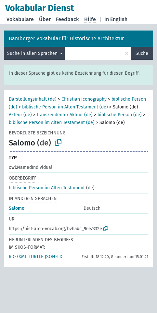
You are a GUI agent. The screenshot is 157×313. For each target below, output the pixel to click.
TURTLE (36, 256)
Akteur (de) (20, 115)
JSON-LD (53, 256)
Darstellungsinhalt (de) (33, 99)
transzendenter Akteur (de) (65, 115)
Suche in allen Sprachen (33, 53)
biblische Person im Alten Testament (47, 188)
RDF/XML (18, 256)
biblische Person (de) (120, 115)
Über (45, 19)
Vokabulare (20, 19)
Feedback (67, 19)
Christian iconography (84, 99)
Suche (142, 53)
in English (115, 19)
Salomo (16, 208)
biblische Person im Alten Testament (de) (65, 107)
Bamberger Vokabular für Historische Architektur (66, 38)
